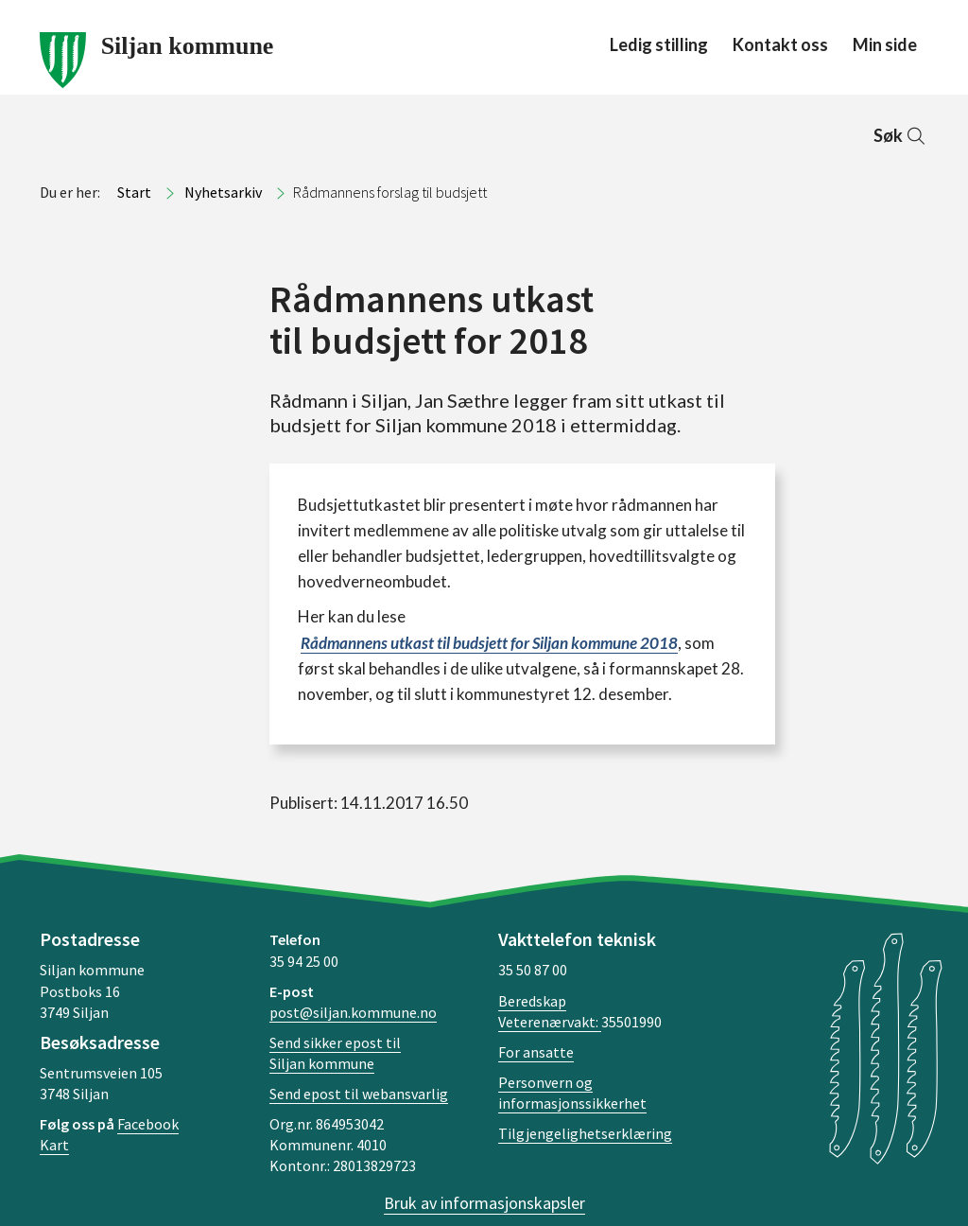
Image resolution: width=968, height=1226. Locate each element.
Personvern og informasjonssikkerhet (572, 1092)
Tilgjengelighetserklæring (585, 1133)
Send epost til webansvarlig (358, 1093)
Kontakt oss (780, 44)
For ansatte (536, 1051)
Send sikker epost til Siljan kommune (335, 1053)
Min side (885, 44)
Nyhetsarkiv (223, 192)
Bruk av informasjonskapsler (484, 1203)
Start (134, 192)
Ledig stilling (659, 44)
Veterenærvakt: (549, 1021)
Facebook (148, 1123)
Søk (900, 135)
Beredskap (532, 1000)
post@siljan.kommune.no (353, 1012)
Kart (54, 1144)
